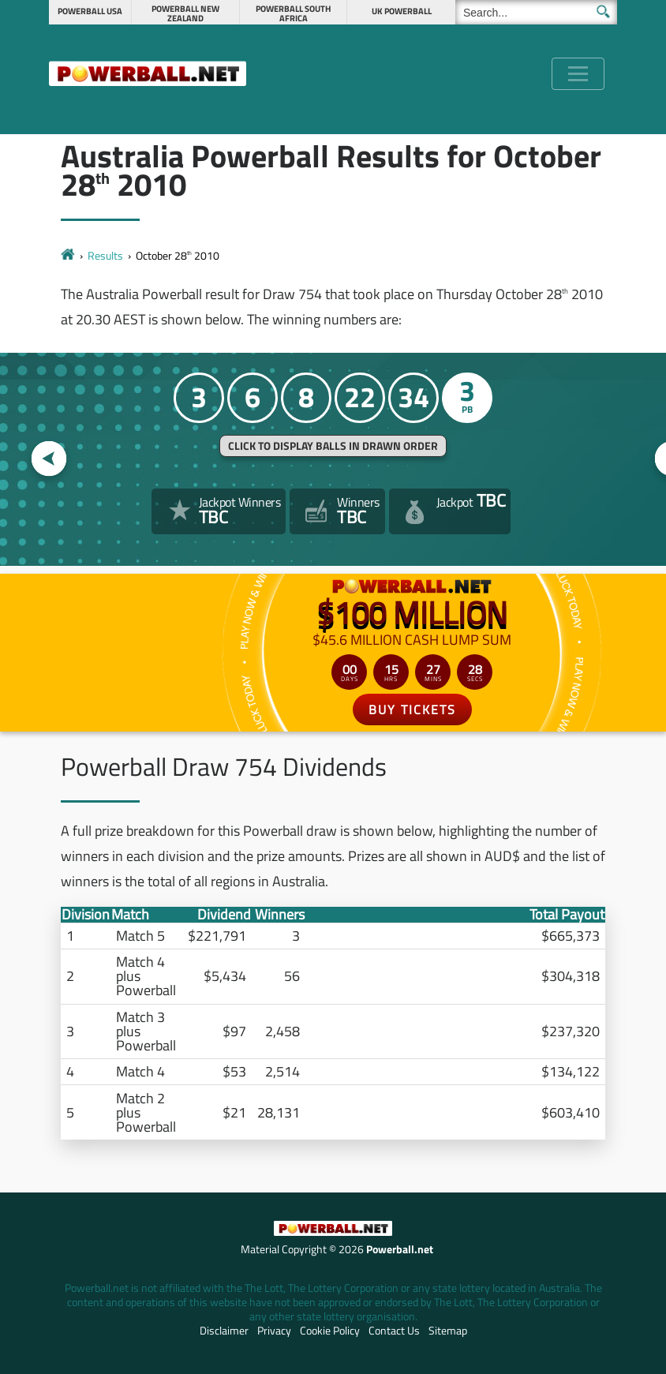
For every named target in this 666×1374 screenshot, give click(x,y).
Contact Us (394, 1330)
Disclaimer (224, 1330)
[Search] (536, 12)
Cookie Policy (330, 1330)
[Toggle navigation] (578, 74)
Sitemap (447, 1330)
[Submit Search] (603, 11)
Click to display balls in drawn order (333, 446)
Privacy (274, 1330)
